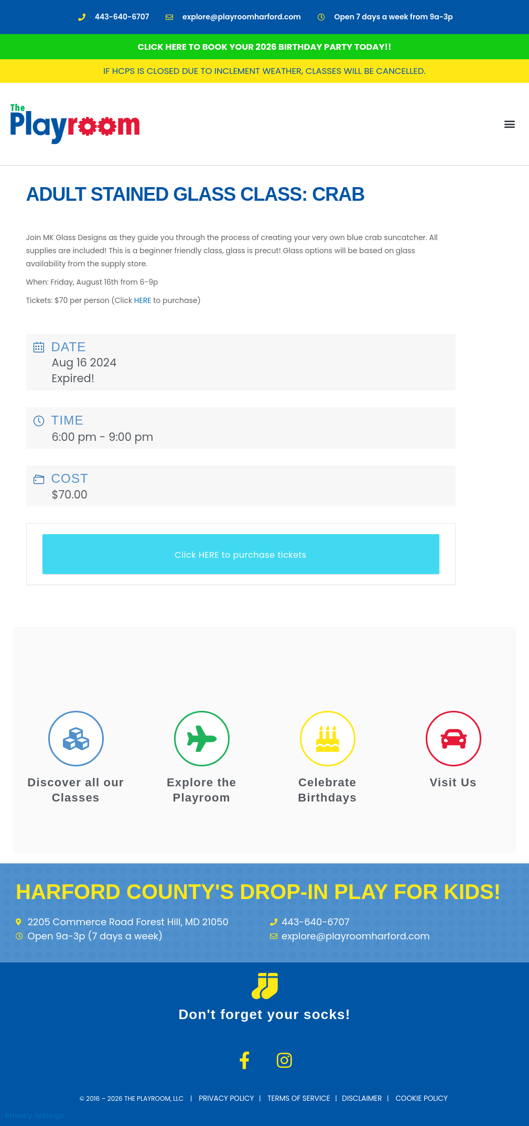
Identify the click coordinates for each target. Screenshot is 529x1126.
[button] (510, 123)
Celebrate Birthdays (327, 788)
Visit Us (453, 781)
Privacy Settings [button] (36, 1113)
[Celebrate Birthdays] (327, 738)
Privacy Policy (235, 1097)
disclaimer (358, 1097)
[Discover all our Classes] (76, 738)
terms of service (301, 1097)
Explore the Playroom (201, 788)
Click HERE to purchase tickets (240, 555)
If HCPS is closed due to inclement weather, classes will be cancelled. (264, 70)
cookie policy (414, 1097)
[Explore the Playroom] (202, 738)
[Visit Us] (453, 738)
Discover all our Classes (75, 788)
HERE (143, 300)
